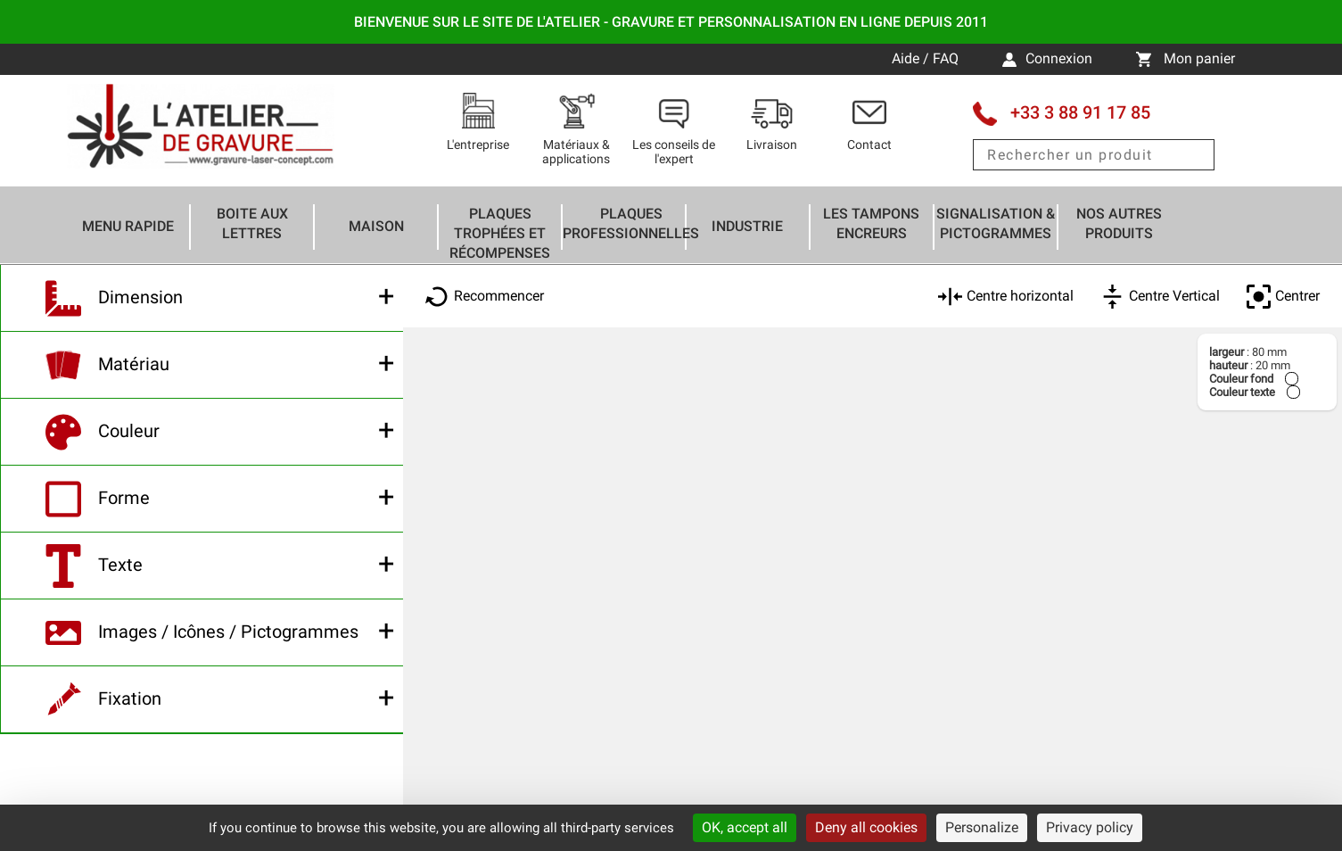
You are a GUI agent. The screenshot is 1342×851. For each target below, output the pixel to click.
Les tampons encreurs (871, 223)
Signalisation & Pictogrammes (995, 223)
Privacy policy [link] (1089, 827)
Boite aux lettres (252, 223)
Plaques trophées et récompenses (499, 233)
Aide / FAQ (927, 58)
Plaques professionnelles (631, 223)
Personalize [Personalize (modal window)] (981, 827)
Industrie (747, 226)
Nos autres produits (1119, 223)
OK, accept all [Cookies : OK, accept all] (744, 827)
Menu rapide (128, 226)
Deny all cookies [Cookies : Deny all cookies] (866, 827)
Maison (376, 226)
